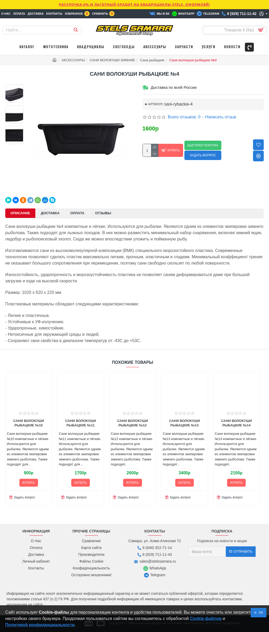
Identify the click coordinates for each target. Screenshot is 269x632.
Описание (20, 213)
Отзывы (103, 213)
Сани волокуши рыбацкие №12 (81, 423)
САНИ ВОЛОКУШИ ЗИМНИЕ (112, 60)
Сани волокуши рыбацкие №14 (185, 423)
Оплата (77, 213)
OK (260, 612)
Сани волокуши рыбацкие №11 (29, 423)
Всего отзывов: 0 (184, 117)
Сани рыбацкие (152, 60)
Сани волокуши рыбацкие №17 (237, 423)
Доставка (50, 213)
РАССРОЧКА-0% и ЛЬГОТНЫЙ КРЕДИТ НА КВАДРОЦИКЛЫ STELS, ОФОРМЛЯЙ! (134, 4)
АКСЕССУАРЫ (73, 60)
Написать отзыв (220, 117)
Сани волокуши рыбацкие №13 (133, 423)
